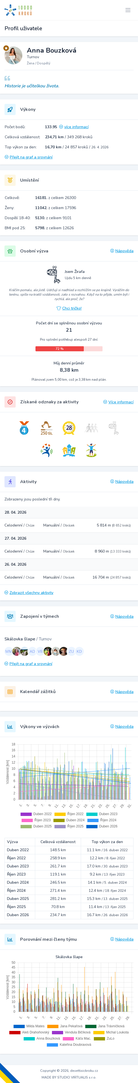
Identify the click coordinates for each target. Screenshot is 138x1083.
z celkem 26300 (55, 197)
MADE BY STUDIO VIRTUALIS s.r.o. (69, 1077)
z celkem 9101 (53, 218)
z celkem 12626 (54, 228)
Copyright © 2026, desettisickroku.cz (69, 1070)
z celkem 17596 (55, 207)
